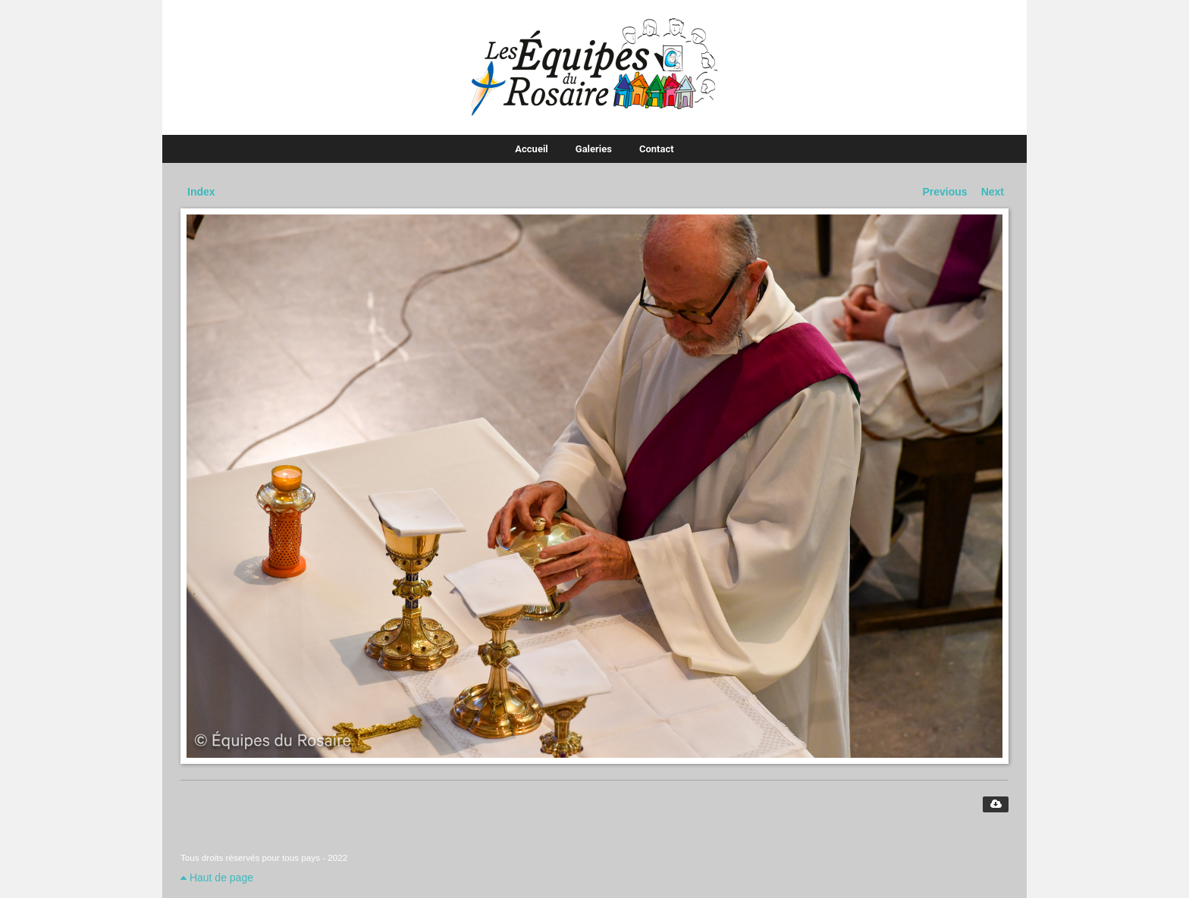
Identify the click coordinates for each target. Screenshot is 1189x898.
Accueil (531, 149)
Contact (656, 149)
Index (201, 192)
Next (992, 192)
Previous (945, 192)
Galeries (594, 149)
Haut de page (216, 877)
